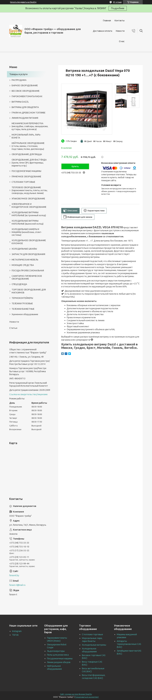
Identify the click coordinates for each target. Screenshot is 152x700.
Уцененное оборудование (25, 314)
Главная (107, 20)
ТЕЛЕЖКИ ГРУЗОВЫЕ (22, 303)
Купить (75, 166)
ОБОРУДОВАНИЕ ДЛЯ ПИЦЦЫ (27, 154)
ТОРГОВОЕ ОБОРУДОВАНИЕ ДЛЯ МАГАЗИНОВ (29, 291)
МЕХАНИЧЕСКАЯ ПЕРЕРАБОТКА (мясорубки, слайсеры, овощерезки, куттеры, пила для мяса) (30, 126)
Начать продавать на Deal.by (23, 2)
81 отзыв (117, 2)
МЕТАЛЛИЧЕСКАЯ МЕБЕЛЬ (25, 259)
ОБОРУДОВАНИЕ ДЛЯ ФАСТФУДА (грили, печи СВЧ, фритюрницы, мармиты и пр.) (29, 162)
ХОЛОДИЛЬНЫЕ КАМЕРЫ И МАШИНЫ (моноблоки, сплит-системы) (27, 232)
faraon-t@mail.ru (17, 585)
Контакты (120, 20)
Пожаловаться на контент (87, 697)
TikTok (15, 635)
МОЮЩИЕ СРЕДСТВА (23, 265)
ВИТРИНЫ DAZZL (20, 102)
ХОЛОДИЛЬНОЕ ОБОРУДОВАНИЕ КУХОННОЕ (29, 242)
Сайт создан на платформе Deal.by (76, 694)
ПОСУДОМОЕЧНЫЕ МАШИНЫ (26, 171)
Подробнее (117, 8)
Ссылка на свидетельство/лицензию (28, 394)
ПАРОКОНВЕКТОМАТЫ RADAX (27, 96)
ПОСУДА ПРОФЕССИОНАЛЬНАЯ (28, 270)
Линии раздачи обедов (58, 662)
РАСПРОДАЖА (19, 80)
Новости (120, 31)
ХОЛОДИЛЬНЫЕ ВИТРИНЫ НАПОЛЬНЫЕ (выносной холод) (27, 222)
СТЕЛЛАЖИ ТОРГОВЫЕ (23, 182)
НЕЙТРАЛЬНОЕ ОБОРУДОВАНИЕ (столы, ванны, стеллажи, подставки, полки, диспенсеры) (28, 146)
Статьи (13, 328)
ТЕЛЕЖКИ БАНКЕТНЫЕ (23, 309)
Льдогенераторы (56, 651)
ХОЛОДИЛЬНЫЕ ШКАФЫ (24, 249)
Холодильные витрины (94, 645)
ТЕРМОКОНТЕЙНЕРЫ (22, 298)
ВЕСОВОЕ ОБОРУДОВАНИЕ (26, 91)
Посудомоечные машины (60, 658)
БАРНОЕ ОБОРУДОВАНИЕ (25, 85)
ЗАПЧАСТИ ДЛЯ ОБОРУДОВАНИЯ (28, 254)
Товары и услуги (18, 74)
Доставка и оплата (102, 31)
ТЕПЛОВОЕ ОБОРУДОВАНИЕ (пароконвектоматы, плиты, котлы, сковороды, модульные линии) (29, 190)
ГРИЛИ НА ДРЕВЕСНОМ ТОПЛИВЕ (28, 112)
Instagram (17, 631)
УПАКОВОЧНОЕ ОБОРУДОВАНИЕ (28, 198)
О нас (122, 41)
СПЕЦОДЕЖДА (19, 284)
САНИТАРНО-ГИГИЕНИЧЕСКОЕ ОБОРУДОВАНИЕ (27, 277)
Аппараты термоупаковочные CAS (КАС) (129, 644)
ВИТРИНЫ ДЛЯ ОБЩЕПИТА (25, 107)
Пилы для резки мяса (58, 655)
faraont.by (14, 575)
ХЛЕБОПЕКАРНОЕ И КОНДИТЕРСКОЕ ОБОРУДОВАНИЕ (29, 205)
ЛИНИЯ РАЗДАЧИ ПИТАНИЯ (25, 118)
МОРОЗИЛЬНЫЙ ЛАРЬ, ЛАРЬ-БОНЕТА (26, 136)
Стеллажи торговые (92, 634)
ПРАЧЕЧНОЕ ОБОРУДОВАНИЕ (26, 176)
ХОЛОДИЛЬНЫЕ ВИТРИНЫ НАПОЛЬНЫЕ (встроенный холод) (29, 214)
